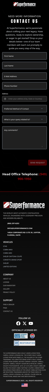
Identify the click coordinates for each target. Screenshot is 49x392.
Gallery (6, 289)
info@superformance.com (17, 228)
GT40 (5, 246)
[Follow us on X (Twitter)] (24, 323)
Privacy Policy (9, 292)
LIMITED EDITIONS (10, 266)
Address (5, 94)
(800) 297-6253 (11, 223)
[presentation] (26, 99)
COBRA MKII (7, 253)
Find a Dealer (8, 304)
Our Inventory (9, 285)
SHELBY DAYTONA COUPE (12, 256)
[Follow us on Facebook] (18, 323)
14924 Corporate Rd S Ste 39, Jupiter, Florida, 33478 (22, 233)
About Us (7, 279)
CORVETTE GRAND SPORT (12, 260)
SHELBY (6, 263)
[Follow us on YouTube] (31, 323)
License (6, 282)
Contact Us (8, 311)
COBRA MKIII (7, 250)
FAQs (5, 308)
